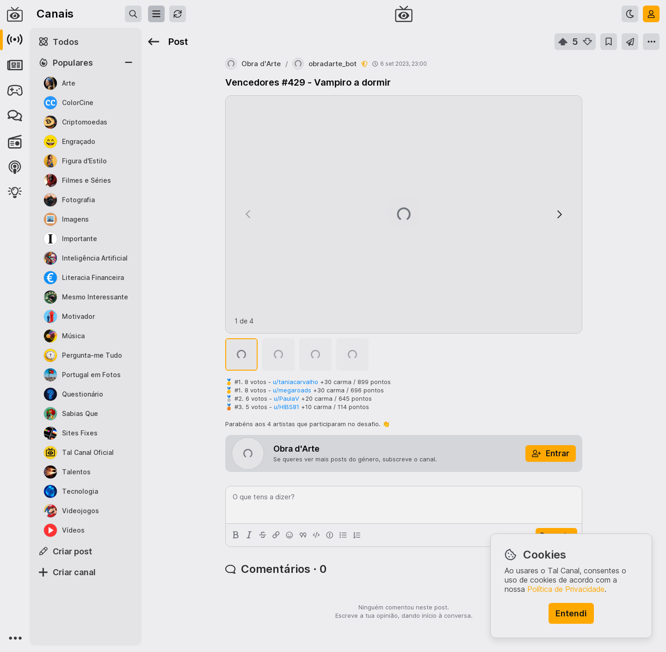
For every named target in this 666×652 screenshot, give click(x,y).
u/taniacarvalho (295, 381)
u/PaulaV (286, 398)
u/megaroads (292, 390)
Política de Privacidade (565, 589)
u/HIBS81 (286, 406)
